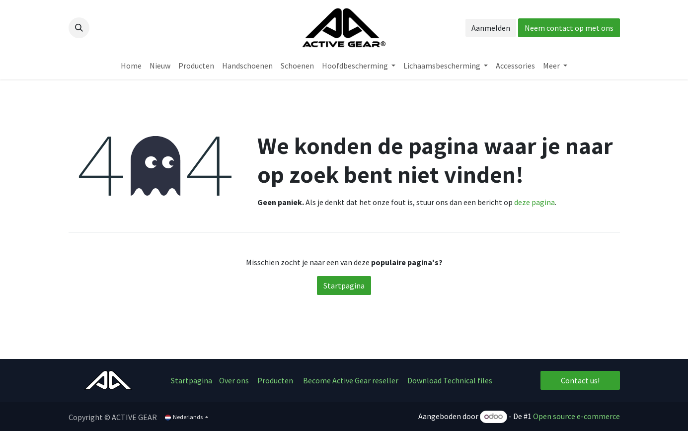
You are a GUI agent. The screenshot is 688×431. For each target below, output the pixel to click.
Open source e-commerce (576, 416)
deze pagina (534, 202)
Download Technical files (449, 380)
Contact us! (580, 380)
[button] (79, 27)
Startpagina (344, 285)
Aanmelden (490, 28)
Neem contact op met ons (569, 28)
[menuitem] (131, 65)
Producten (275, 380)
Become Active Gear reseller (350, 380)
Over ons (234, 380)
